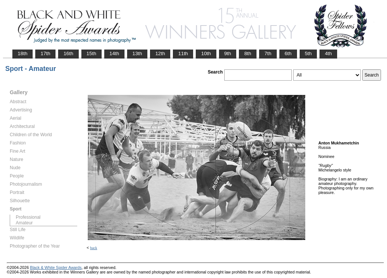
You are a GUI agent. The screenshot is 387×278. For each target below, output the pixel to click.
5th (308, 53)
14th (114, 53)
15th (91, 53)
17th (45, 53)
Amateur (24, 222)
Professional (28, 217)
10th (206, 53)
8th (247, 53)
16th (68, 53)
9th (228, 53)
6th (288, 53)
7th (268, 53)
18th (23, 53)
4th (328, 53)
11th (183, 53)
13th (137, 53)
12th (160, 53)
